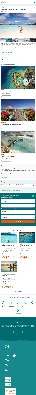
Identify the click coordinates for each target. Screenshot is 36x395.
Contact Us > (18, 334)
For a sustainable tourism (9, 363)
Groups (6, 369)
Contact (6, 370)
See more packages (18, 291)
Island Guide (7, 360)
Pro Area (6, 368)
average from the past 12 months (9, 391)
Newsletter (6, 365)
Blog (6, 364)
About (6, 359)
